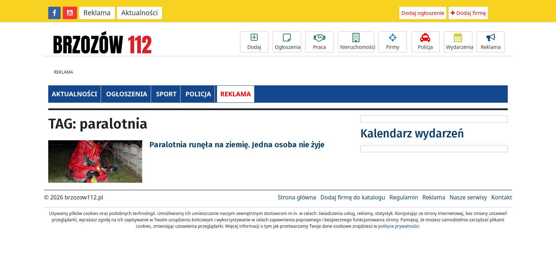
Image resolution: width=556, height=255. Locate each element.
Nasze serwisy (468, 197)
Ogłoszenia (288, 41)
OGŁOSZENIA (126, 94)
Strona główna (297, 197)
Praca (319, 41)
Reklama (97, 12)
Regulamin (403, 197)
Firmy (392, 41)
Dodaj (254, 41)
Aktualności (139, 12)
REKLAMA (236, 94)
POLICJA (198, 94)
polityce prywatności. (399, 226)
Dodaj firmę (468, 12)
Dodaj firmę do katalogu (353, 197)
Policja (425, 41)
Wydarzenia (459, 41)
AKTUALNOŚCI (74, 94)
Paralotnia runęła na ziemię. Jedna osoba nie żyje (236, 144)
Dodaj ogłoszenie (422, 12)
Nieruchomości (357, 41)
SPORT (166, 94)
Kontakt (501, 197)
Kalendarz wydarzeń (412, 133)
